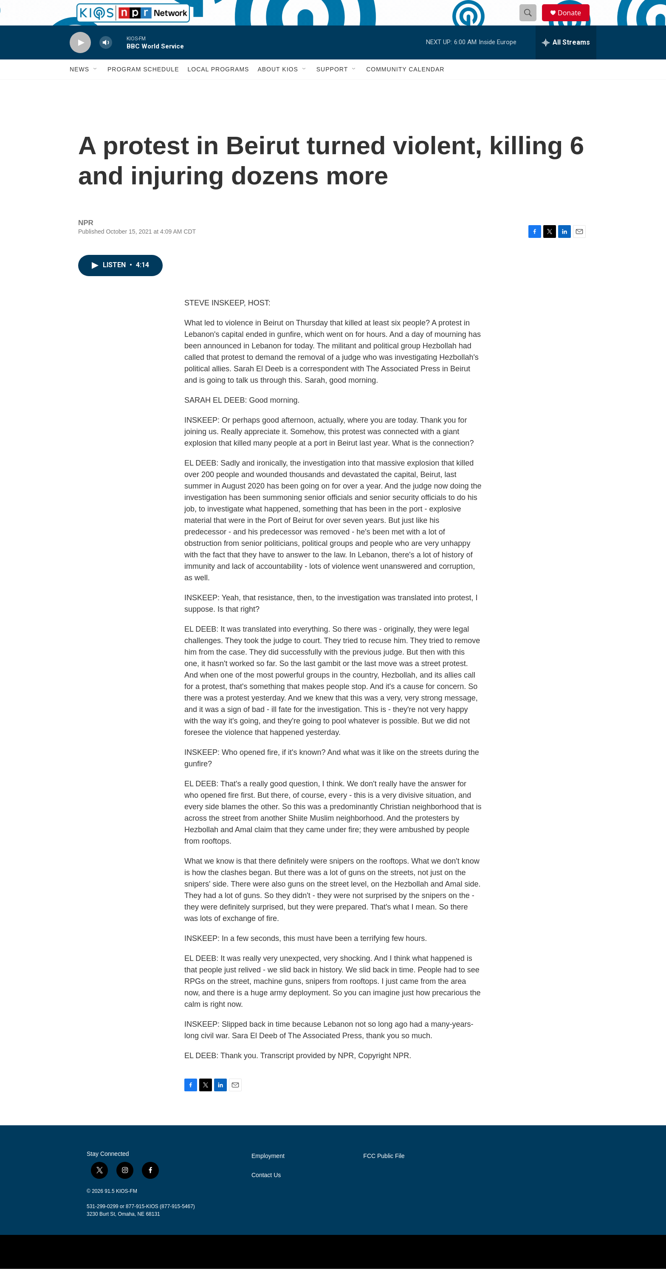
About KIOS (277, 88)
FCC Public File (383, 1175)
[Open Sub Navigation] (95, 88)
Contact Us (266, 1194)
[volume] (106, 61)
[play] (80, 62)
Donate (575, 22)
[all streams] (566, 62)
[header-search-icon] (531, 22)
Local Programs (218, 88)
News (79, 88)
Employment (268, 1175)
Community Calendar (405, 88)
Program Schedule (143, 88)
